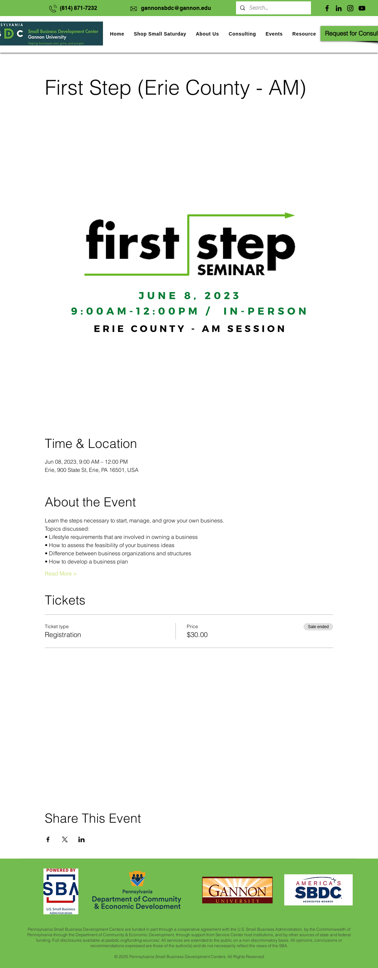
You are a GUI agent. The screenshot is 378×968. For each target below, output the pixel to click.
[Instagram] (350, 8)
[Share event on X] (65, 839)
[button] (274, 34)
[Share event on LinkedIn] (81, 839)
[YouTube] (362, 8)
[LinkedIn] (339, 8)
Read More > (61, 573)
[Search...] (273, 7)
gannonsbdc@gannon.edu (176, 8)
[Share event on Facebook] (48, 839)
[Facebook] (327, 8)
